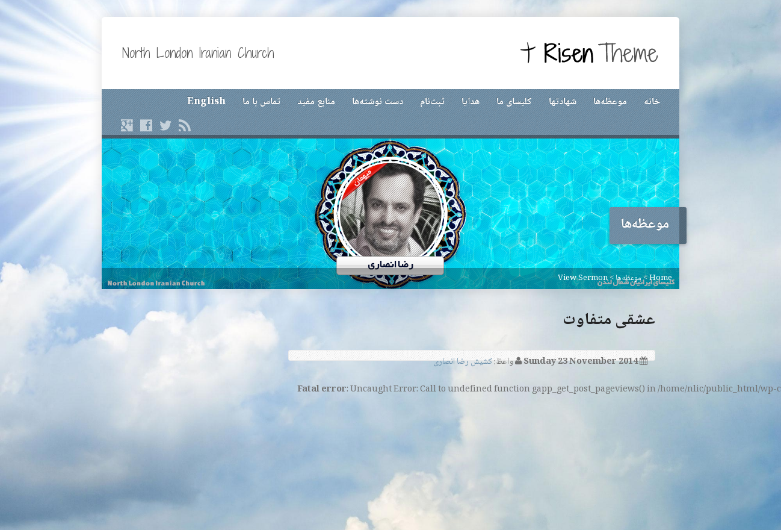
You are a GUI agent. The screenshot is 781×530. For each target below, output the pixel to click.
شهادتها (562, 102)
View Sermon (583, 278)
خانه (652, 102)
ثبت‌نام (432, 102)
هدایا (470, 102)
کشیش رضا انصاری (462, 362)
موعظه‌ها (610, 102)
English (206, 102)
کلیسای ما (514, 102)
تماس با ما (261, 102)
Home (660, 278)
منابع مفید (316, 102)
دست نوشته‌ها (377, 102)
